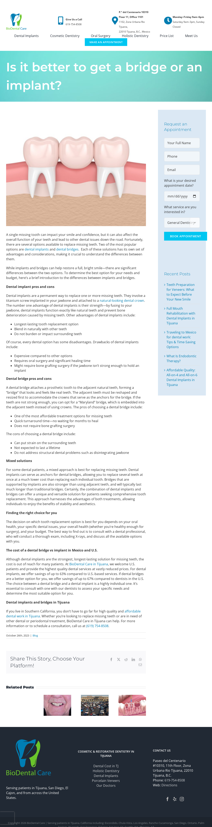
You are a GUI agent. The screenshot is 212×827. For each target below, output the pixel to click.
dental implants (37, 249)
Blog (35, 635)
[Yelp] (175, 799)
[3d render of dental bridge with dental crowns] (76, 168)
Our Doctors (106, 785)
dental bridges (67, 249)
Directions (169, 785)
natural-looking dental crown (122, 300)
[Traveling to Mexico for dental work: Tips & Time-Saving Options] (95, 697)
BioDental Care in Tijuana (88, 564)
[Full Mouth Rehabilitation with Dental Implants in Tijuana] (57, 697)
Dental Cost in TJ (105, 766)
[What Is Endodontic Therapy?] (132, 697)
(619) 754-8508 (97, 626)
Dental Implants (106, 776)
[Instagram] (182, 799)
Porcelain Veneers (106, 780)
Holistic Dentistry (106, 771)
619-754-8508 (175, 780)
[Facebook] (168, 799)
